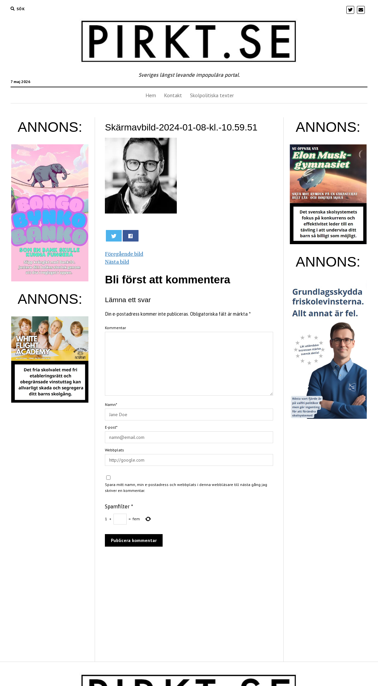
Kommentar (115, 327)
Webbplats (114, 449)
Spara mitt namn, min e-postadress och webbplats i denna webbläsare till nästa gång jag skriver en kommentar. (186, 487)
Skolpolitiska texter (212, 95)
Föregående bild (124, 253)
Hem (150, 95)
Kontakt (173, 95)
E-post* (111, 427)
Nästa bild (117, 261)
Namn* (111, 404)
